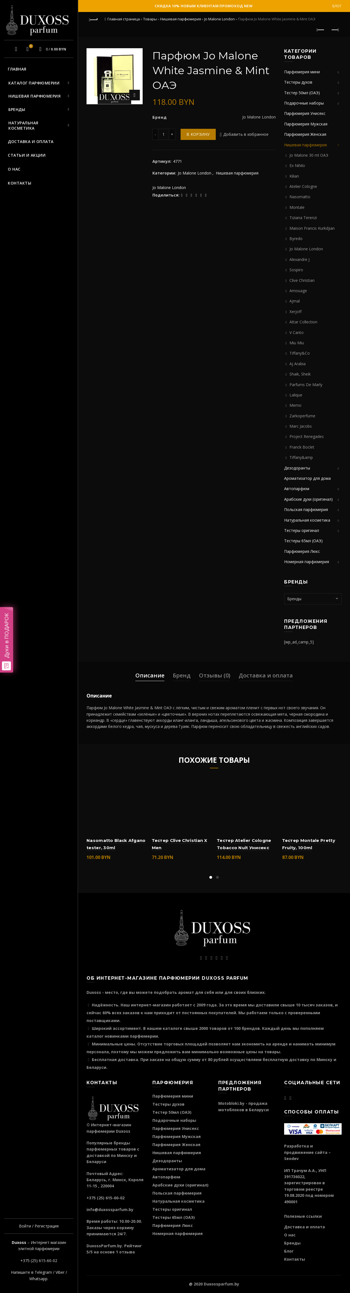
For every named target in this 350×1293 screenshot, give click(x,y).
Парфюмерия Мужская (305, 124)
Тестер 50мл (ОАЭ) (302, 92)
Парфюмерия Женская (305, 134)
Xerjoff (295, 311)
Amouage (298, 290)
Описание (149, 675)
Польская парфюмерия (306, 509)
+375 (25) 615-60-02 (38, 1260)
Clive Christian (302, 280)
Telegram (43, 1272)
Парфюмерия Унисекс (304, 113)
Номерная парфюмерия (306, 561)
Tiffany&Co (299, 353)
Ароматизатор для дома (307, 478)
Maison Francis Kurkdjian (312, 228)
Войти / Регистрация (39, 1226)
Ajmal (294, 301)
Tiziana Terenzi (303, 217)
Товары (150, 18)
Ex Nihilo (297, 165)
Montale (297, 207)
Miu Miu (296, 342)
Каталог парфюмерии (33, 83)
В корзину (198, 134)
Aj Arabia (297, 363)
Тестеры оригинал (301, 530)
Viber (60, 1272)
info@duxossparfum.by (110, 1209)
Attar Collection (303, 322)
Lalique (295, 395)
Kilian (294, 176)
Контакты (19, 183)
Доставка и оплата (31, 141)
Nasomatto (299, 196)
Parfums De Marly (305, 384)
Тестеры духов (298, 82)
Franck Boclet (301, 447)
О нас (14, 169)
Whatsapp (38, 1278)
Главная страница (123, 18)
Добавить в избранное (246, 134)
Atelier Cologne (303, 186)
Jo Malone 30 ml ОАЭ (308, 155)
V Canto (296, 332)
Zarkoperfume (302, 415)
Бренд (182, 675)
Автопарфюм (296, 488)
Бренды (16, 109)
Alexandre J (299, 259)
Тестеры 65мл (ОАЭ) (303, 540)
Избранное (30, 46)
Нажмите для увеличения (134, 95)
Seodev (291, 1158)
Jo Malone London (219, 18)
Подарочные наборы (304, 103)
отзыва (127, 1252)
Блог (337, 6)
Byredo (296, 238)
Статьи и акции (26, 155)
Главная (17, 69)
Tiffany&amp (301, 457)
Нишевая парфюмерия (34, 96)
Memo (295, 405)
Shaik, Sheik (300, 374)
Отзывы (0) (214, 675)
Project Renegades (306, 436)
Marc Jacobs (300, 426)
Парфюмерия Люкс (302, 551)
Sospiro (296, 269)
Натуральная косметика (23, 125)
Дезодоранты (297, 468)
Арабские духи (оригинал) (308, 499)
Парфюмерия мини (302, 71)
